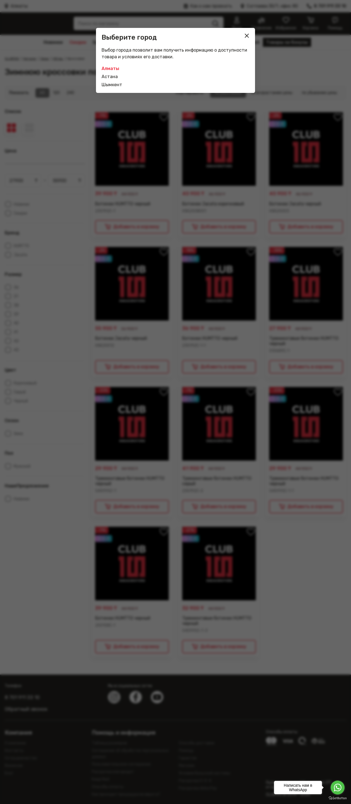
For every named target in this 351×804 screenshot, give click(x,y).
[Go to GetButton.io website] (338, 798)
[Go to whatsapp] (338, 788)
